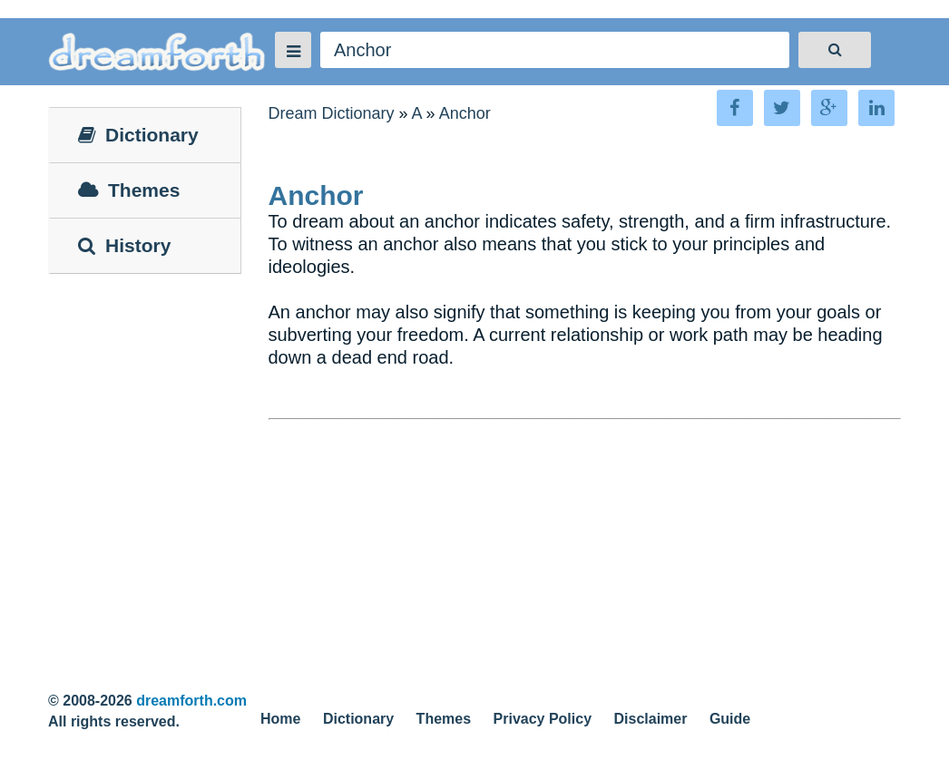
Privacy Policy (543, 718)
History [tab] (124, 245)
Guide (729, 718)
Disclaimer (651, 718)
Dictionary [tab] (138, 134)
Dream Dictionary (332, 113)
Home (280, 718)
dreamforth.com (191, 700)
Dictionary (358, 718)
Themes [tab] (129, 190)
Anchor (465, 113)
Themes (443, 718)
